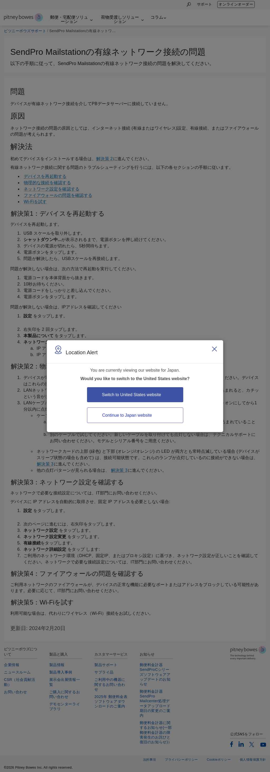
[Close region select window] (214, 349)
